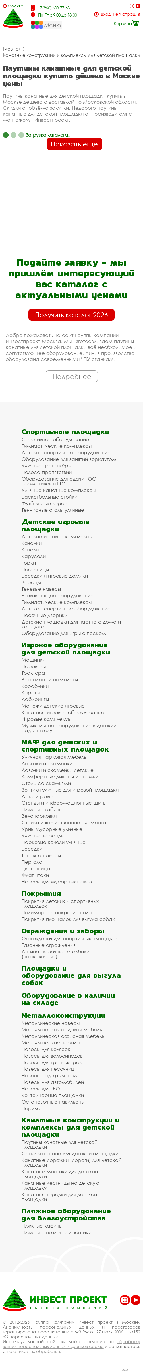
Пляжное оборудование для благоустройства (66, 1214)
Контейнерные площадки (53, 1095)
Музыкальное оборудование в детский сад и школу (69, 728)
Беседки (32, 848)
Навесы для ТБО (41, 1088)
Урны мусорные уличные (52, 829)
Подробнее (72, 376)
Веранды (32, 582)
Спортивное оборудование (55, 439)
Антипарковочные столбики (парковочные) (55, 954)
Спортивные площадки (65, 431)
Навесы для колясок (46, 1049)
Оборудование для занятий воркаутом (69, 459)
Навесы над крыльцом (49, 1075)
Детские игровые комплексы (57, 536)
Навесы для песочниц (48, 1068)
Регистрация (126, 14)
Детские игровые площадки (56, 525)
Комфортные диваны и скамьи (60, 776)
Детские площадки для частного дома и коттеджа (71, 624)
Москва (16, 5)
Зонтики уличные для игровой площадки (70, 789)
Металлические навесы (51, 1023)
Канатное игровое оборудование (63, 712)
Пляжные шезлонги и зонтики (56, 1232)
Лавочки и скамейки (47, 763)
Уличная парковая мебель (54, 756)
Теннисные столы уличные (53, 509)
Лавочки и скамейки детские (58, 770)
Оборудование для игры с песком (64, 633)
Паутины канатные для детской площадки (59, 1144)
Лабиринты (35, 699)
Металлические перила (51, 1042)
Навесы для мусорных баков (57, 881)
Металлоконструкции (63, 1015)
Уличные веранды (43, 835)
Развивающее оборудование (58, 595)
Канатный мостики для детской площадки (60, 1174)
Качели (30, 549)
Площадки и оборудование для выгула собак (71, 975)
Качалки (32, 543)
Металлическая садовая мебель (62, 1029)
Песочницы (35, 569)
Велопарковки (39, 815)
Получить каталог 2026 (71, 315)
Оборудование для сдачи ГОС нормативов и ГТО (59, 481)
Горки (29, 562)
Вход (106, 14)
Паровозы (34, 666)
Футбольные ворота (46, 503)
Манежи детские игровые (53, 705)
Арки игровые (38, 796)
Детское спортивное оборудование (66, 452)
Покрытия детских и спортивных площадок (60, 903)
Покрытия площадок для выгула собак (68, 919)
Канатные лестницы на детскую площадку (60, 1185)
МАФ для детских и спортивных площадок (65, 745)
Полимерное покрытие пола (57, 912)
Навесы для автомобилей (53, 1082)
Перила (31, 1108)
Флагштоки (35, 875)
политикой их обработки (33, 1351)
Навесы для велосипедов (52, 1055)
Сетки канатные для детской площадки (70, 1153)
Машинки (33, 659)
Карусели (34, 556)
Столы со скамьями (46, 783)
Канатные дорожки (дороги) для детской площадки (71, 1162)
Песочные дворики (44, 615)
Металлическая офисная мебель (63, 1036)
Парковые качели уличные (54, 842)
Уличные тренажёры (47, 465)
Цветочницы (36, 868)
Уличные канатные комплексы (59, 490)
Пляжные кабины (42, 809)
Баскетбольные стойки (49, 496)
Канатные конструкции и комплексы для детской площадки (71, 55)
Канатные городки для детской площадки (59, 1197)
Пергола (32, 861)
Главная (12, 49)
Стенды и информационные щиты (64, 802)
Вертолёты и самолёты (50, 679)
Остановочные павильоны (53, 1101)
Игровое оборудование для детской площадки (66, 648)
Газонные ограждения (49, 945)
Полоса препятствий (47, 472)
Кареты (31, 692)
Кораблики (35, 686)
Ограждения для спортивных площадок (70, 938)
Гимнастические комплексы (57, 445)
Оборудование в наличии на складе (68, 999)
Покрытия (41, 893)
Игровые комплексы (46, 718)
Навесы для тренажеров (52, 1062)
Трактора (33, 672)
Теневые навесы (41, 588)
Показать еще (74, 144)
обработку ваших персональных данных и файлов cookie (71, 1344)
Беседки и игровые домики (55, 575)
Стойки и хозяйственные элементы (64, 822)
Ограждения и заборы (63, 930)
